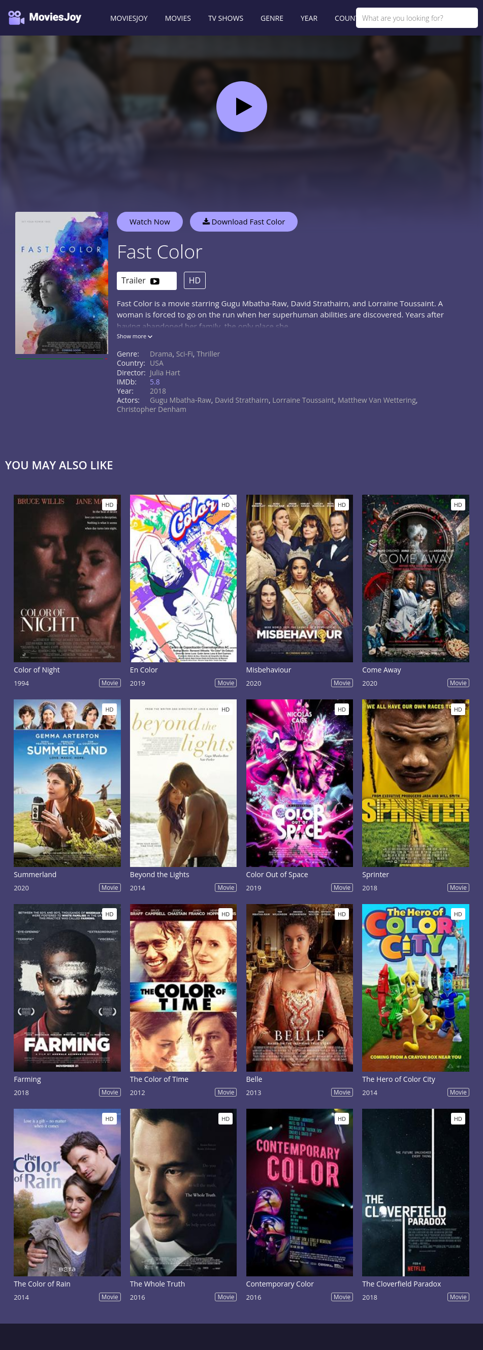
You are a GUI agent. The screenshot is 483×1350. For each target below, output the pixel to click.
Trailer (140, 281)
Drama (161, 354)
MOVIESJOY (129, 18)
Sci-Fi (184, 354)
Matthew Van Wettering (377, 400)
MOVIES (178, 18)
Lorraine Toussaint (303, 400)
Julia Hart (165, 372)
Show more (134, 336)
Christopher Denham (151, 409)
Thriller (208, 354)
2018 (158, 391)
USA (157, 363)
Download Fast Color (244, 221)
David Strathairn (242, 400)
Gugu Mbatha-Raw (180, 400)
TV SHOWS (225, 18)
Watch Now (150, 221)
